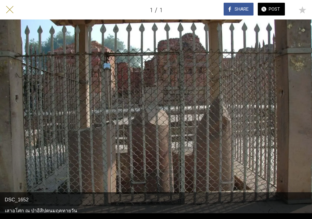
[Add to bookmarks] (302, 9)
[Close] (9, 9)
